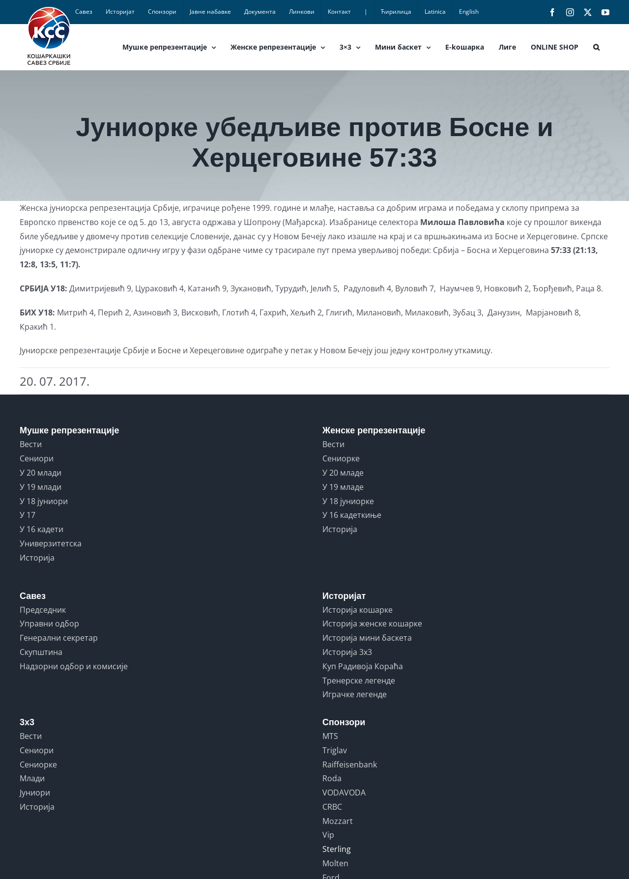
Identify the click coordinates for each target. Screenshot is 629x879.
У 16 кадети (41, 529)
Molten (335, 863)
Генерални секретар (59, 637)
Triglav (334, 750)
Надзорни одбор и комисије (74, 666)
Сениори (37, 458)
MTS (330, 736)
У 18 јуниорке (348, 501)
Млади (32, 778)
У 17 (27, 515)
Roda (332, 778)
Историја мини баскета (367, 637)
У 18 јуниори (44, 501)
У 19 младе (343, 487)
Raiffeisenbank (349, 764)
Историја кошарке (357, 609)
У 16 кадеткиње (351, 515)
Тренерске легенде (358, 680)
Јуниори (35, 792)
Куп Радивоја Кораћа (362, 666)
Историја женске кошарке (372, 623)
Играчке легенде (354, 694)
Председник (43, 609)
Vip (328, 834)
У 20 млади (40, 472)
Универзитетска (51, 543)
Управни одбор (49, 623)
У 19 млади (40, 487)
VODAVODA (344, 792)
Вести (31, 444)
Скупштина (41, 652)
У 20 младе (343, 472)
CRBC (332, 806)
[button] (596, 47)
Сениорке (341, 458)
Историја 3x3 (347, 652)
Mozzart (337, 821)
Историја (37, 557)
